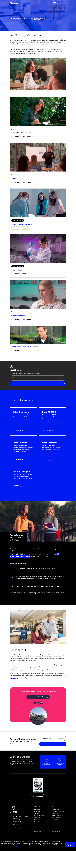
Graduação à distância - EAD (58, 811)
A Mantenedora (37, 811)
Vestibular (36, 836)
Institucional (37, 809)
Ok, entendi (70, 844)
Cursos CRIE (54, 819)
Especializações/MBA (56, 817)
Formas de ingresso (38, 833)
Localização (37, 817)
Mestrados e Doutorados (57, 815)
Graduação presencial (56, 809)
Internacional (37, 819)
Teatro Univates (55, 833)
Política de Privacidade (11, 847)
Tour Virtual (36, 813)
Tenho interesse (26, 136)
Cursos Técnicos (55, 813)
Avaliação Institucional (39, 815)
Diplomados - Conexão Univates (41, 821)
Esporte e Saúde (55, 838)
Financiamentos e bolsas (40, 838)
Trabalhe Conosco (38, 823)
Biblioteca (54, 836)
